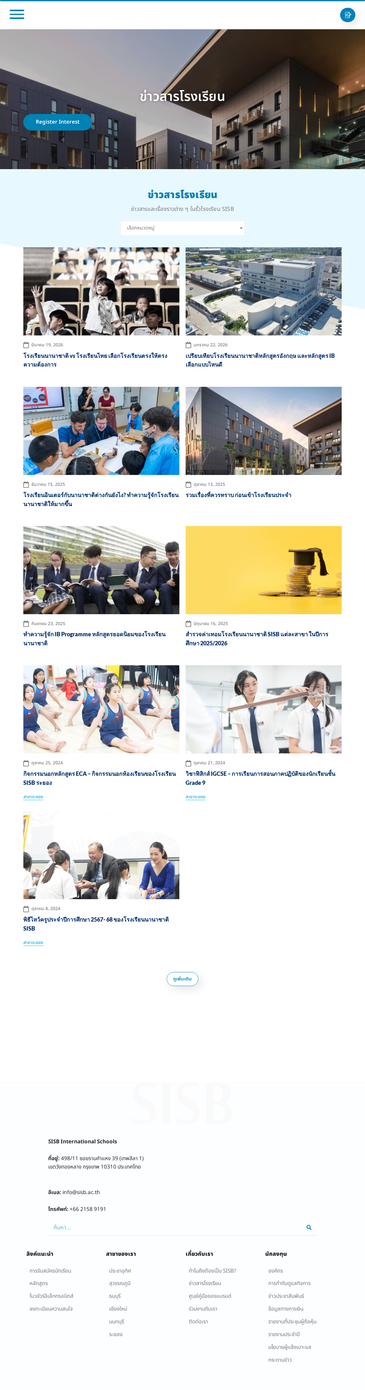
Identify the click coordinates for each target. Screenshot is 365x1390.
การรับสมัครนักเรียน (50, 1271)
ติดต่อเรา (198, 1322)
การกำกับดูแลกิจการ (289, 1283)
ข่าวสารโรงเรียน (205, 1283)
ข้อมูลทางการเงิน (285, 1309)
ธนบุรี (115, 1296)
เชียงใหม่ (118, 1309)
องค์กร (275, 1271)
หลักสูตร (39, 1283)
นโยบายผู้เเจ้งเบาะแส (289, 1347)
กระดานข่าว (280, 1360)
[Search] (309, 1227)
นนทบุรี (116, 1322)
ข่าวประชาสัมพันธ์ (286, 1296)
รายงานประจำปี (284, 1335)
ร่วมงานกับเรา (203, 1309)
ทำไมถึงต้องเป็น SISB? (212, 1271)
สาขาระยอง (33, 797)
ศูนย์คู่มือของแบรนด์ (210, 1296)
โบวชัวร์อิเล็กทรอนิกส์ (51, 1296)
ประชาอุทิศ (120, 1271)
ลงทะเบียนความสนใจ (51, 1309)
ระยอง (115, 1335)
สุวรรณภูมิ (120, 1283)
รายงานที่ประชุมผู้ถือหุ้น (292, 1322)
